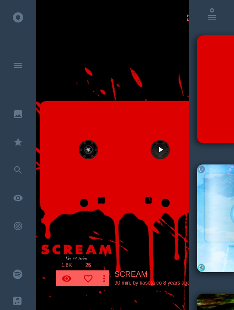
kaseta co (151, 283)
